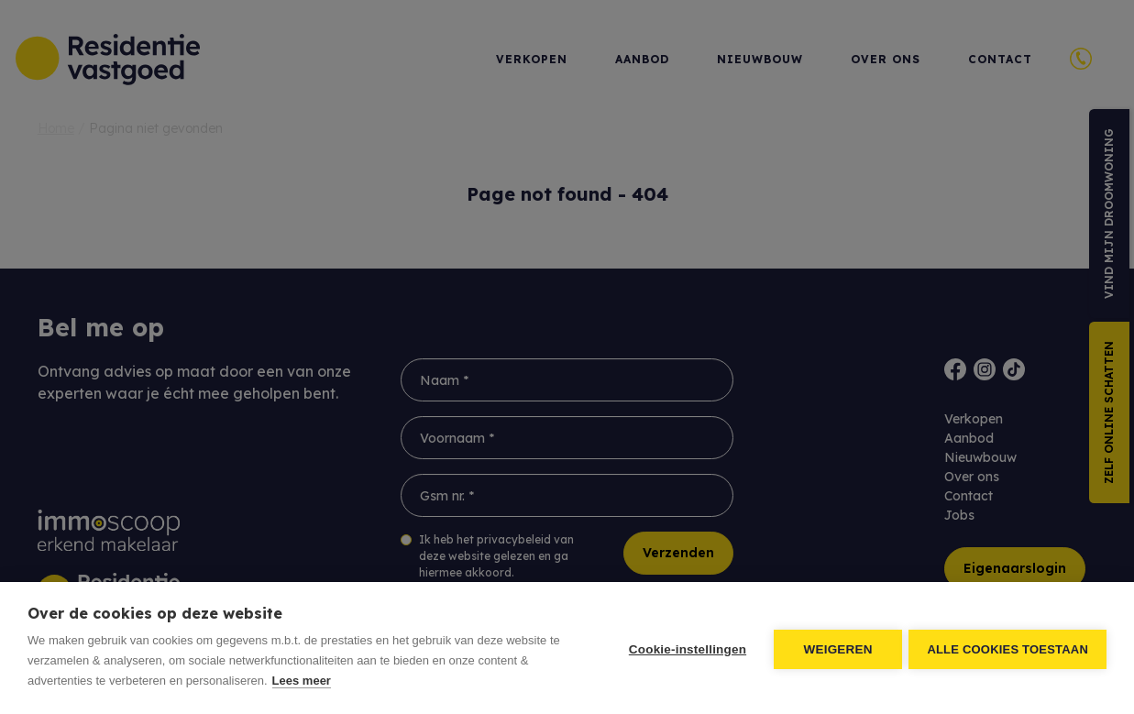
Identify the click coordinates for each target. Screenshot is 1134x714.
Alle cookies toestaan (1007, 648)
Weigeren (835, 648)
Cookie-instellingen (684, 648)
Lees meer (301, 680)
